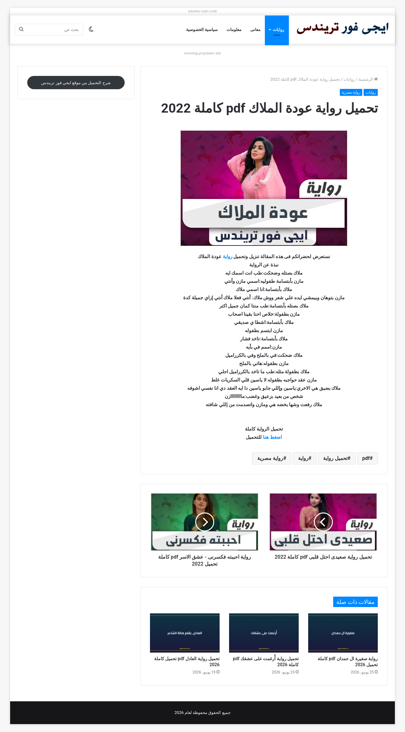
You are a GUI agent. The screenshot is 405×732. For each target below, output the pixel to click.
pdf (366, 458)
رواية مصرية (351, 92)
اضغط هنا (272, 437)
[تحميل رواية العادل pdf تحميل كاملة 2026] (185, 633)
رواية (227, 256)
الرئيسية (368, 79)
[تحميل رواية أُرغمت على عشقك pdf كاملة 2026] (264, 633)
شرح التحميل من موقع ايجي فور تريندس (75, 82)
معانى (255, 29)
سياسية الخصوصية (202, 29)
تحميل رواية (335, 458)
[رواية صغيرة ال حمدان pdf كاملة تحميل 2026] (343, 633)
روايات (278, 29)
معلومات (234, 29)
